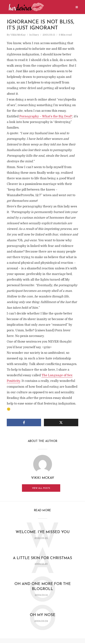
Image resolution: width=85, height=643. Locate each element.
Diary (35, 34)
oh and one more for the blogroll (42, 587)
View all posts (41, 488)
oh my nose (42, 615)
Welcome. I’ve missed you (42, 532)
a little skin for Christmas (42, 558)
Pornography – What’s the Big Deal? (45, 116)
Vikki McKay (18, 34)
